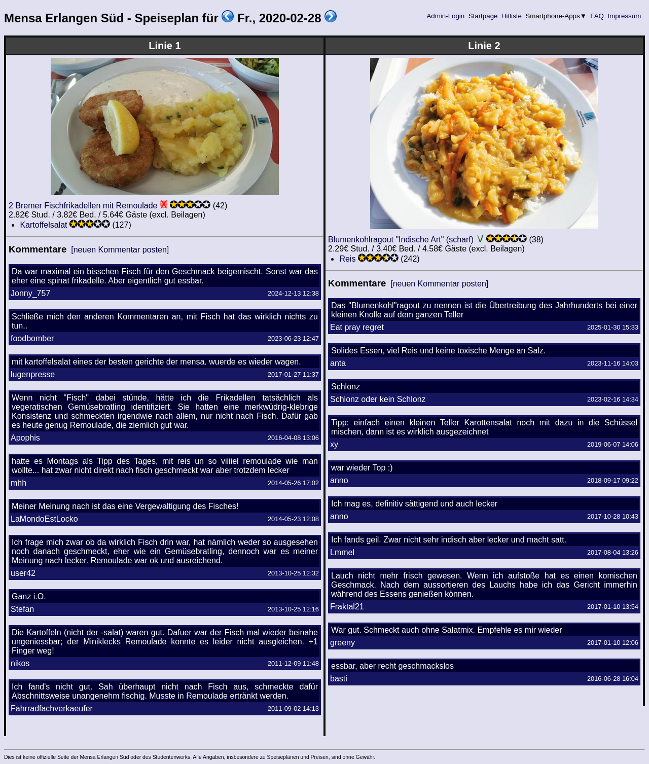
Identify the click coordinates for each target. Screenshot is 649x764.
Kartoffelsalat (43, 225)
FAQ (597, 16)
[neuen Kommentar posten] (120, 249)
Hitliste (511, 16)
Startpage (482, 16)
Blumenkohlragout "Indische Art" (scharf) (401, 239)
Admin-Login (445, 16)
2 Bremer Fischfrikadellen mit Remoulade (83, 205)
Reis (347, 258)
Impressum (624, 16)
